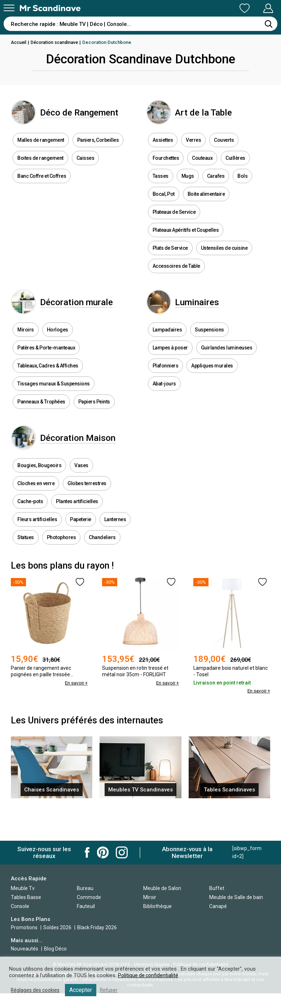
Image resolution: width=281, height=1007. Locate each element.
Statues (25, 569)
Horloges (57, 351)
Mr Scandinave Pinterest (103, 852)
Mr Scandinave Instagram (122, 852)
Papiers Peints (94, 423)
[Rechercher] (268, 24)
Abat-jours (164, 405)
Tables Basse (26, 897)
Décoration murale (90, 318)
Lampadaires (167, 351)
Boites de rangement (40, 168)
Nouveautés (24, 949)
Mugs (187, 186)
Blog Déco (55, 949)
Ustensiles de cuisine (224, 258)
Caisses (85, 168)
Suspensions (209, 351)
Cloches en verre (35, 515)
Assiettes (163, 150)
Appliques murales (212, 387)
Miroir (149, 897)
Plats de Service (170, 258)
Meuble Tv (23, 888)
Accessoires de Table (176, 276)
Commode (89, 897)
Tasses (160, 186)
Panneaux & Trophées (41, 423)
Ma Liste (207, 8)
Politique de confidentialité (149, 975)
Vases (81, 497)
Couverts (224, 150)
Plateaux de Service (174, 222)
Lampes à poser (170, 369)
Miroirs (25, 351)
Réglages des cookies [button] (37, 990)
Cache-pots (30, 533)
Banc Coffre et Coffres (41, 186)
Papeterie (80, 551)
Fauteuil (86, 906)
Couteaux (202, 168)
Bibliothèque (157, 906)
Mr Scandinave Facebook (87, 852)
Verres (193, 150)
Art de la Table (218, 117)
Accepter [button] (84, 989)
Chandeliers (102, 569)
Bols (242, 186)
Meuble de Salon (162, 888)
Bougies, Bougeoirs (39, 497)
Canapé (218, 906)
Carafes (216, 186)
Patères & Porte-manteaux (46, 369)
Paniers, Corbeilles (98, 150)
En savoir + (75, 715)
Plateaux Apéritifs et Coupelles (186, 240)
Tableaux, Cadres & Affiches (47, 387)
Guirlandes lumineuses (227, 369)
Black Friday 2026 (97, 927)
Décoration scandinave (57, 42)
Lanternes (115, 551)
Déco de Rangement (93, 117)
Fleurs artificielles (37, 551)
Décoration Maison (90, 464)
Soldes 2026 (58, 927)
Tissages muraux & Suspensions (53, 405)
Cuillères (235, 168)
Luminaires (210, 318)
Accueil (19, 42)
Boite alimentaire (206, 204)
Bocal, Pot (164, 204)
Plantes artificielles (77, 533)
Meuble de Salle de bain (236, 897)
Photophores (61, 569)
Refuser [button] (112, 990)
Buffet (216, 888)
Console (20, 906)
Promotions (24, 927)
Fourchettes (166, 168)
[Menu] (9, 8)
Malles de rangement (40, 150)
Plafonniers (166, 387)
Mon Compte (254, 8)
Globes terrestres (86, 515)
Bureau (85, 888)
